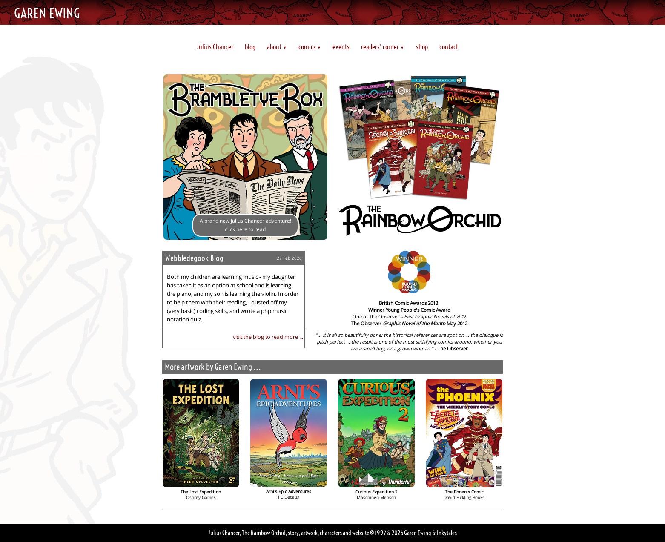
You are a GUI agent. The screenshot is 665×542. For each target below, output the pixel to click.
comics (309, 47)
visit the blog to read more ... (268, 337)
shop (422, 47)
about (277, 47)
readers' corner (382, 47)
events (341, 47)
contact (448, 47)
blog (250, 47)
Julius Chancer (215, 47)
